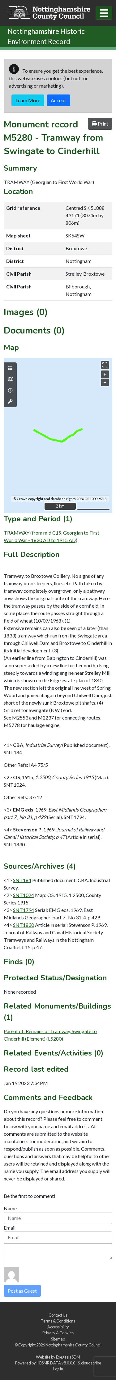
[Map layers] (10, 368)
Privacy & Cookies (58, 1332)
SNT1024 (23, 895)
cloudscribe (91, 1362)
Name (10, 1208)
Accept (58, 100)
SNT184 (22, 880)
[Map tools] (10, 401)
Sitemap (58, 1338)
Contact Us (58, 1315)
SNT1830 (23, 925)
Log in (58, 1368)
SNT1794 (23, 910)
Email (9, 1227)
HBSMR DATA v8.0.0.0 (56, 1362)
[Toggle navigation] (104, 13)
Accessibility (58, 1326)
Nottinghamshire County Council (73, 1344)
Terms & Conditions (58, 1320)
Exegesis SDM (68, 1357)
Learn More (27, 100)
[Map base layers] (10, 379)
